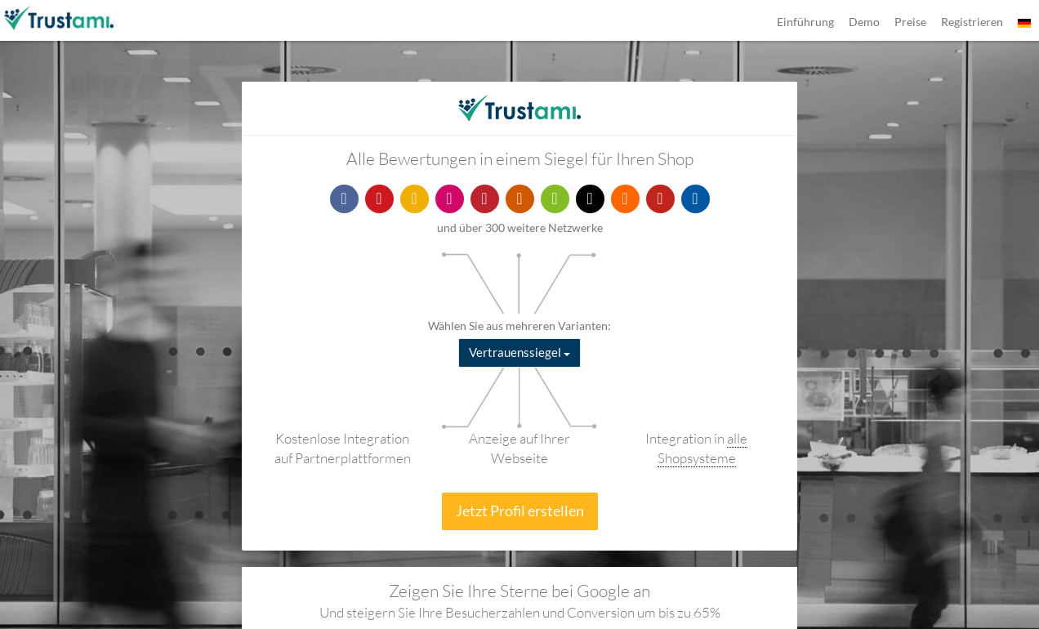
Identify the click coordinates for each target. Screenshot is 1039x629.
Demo (864, 22)
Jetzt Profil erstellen (520, 511)
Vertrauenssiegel (519, 352)
